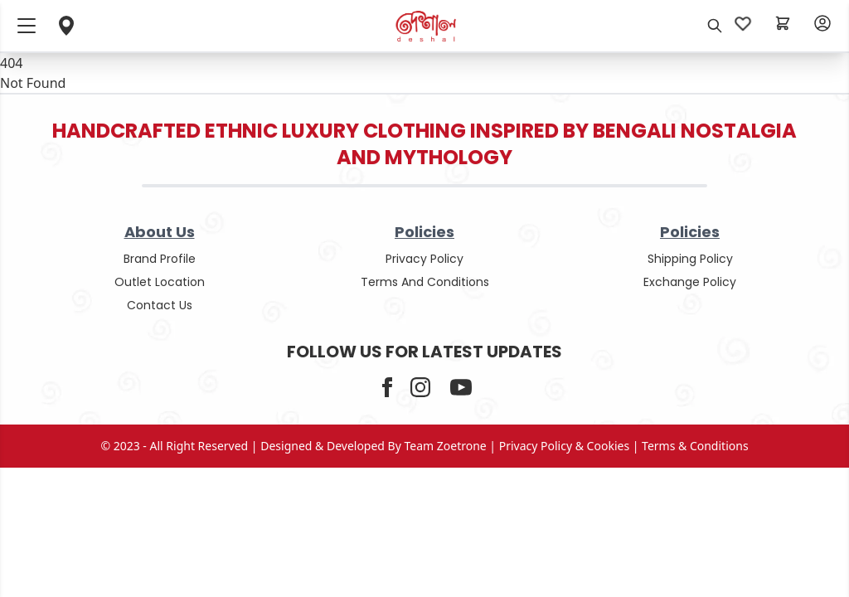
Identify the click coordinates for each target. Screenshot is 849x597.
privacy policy (424, 258)
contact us (159, 305)
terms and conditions (425, 282)
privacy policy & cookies (564, 446)
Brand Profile (160, 258)
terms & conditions (695, 446)
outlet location (159, 282)
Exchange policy (689, 282)
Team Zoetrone (446, 446)
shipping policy (690, 258)
